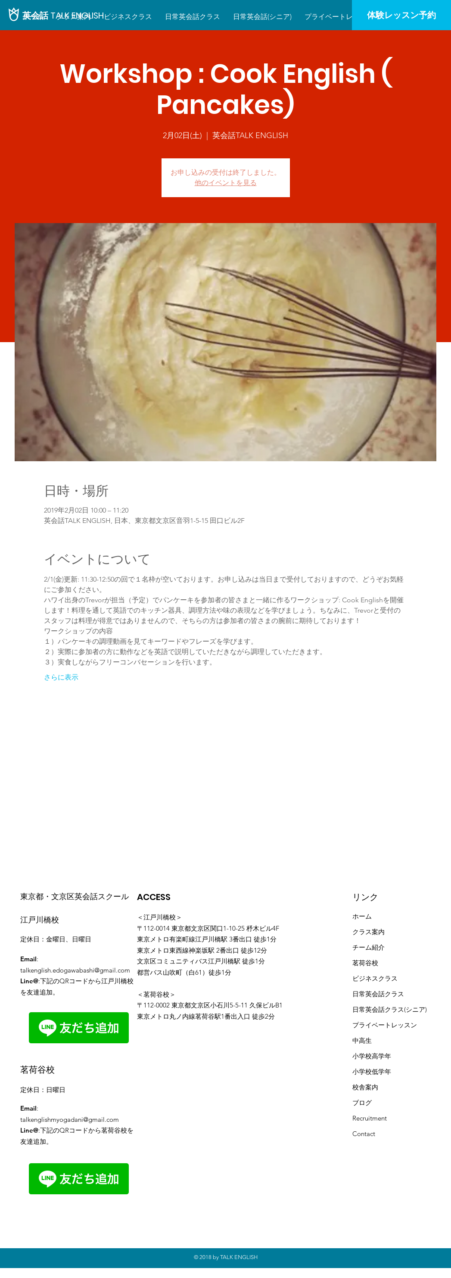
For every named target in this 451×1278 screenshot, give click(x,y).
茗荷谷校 (365, 963)
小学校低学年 (371, 1071)
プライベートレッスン (384, 1025)
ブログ (362, 1103)
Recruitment (369, 1118)
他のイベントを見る (226, 183)
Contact (363, 1134)
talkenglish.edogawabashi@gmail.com (75, 970)
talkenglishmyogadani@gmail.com (69, 1119)
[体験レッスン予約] (401, 15)
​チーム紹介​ (368, 947)
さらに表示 (61, 677)
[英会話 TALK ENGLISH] (63, 15)
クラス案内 (368, 932)
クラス (394, 994)
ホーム (362, 916)
